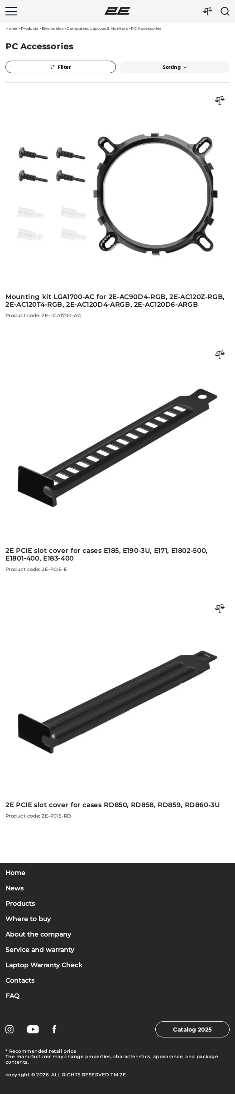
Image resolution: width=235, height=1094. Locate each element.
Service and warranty (39, 950)
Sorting (174, 67)
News (14, 888)
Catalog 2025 (192, 1029)
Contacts (19, 981)
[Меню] (11, 11)
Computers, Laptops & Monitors (97, 28)
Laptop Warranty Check (43, 965)
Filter (60, 67)
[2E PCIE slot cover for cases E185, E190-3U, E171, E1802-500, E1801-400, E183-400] (117, 457)
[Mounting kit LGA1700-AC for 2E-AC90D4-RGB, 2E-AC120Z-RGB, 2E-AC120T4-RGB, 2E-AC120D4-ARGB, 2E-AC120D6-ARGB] (117, 203)
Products (29, 28)
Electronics (52, 28)
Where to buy (28, 919)
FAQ (12, 996)
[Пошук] (225, 11)
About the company (38, 934)
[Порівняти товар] (220, 101)
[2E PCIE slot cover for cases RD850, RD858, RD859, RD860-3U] (117, 707)
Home (11, 28)
